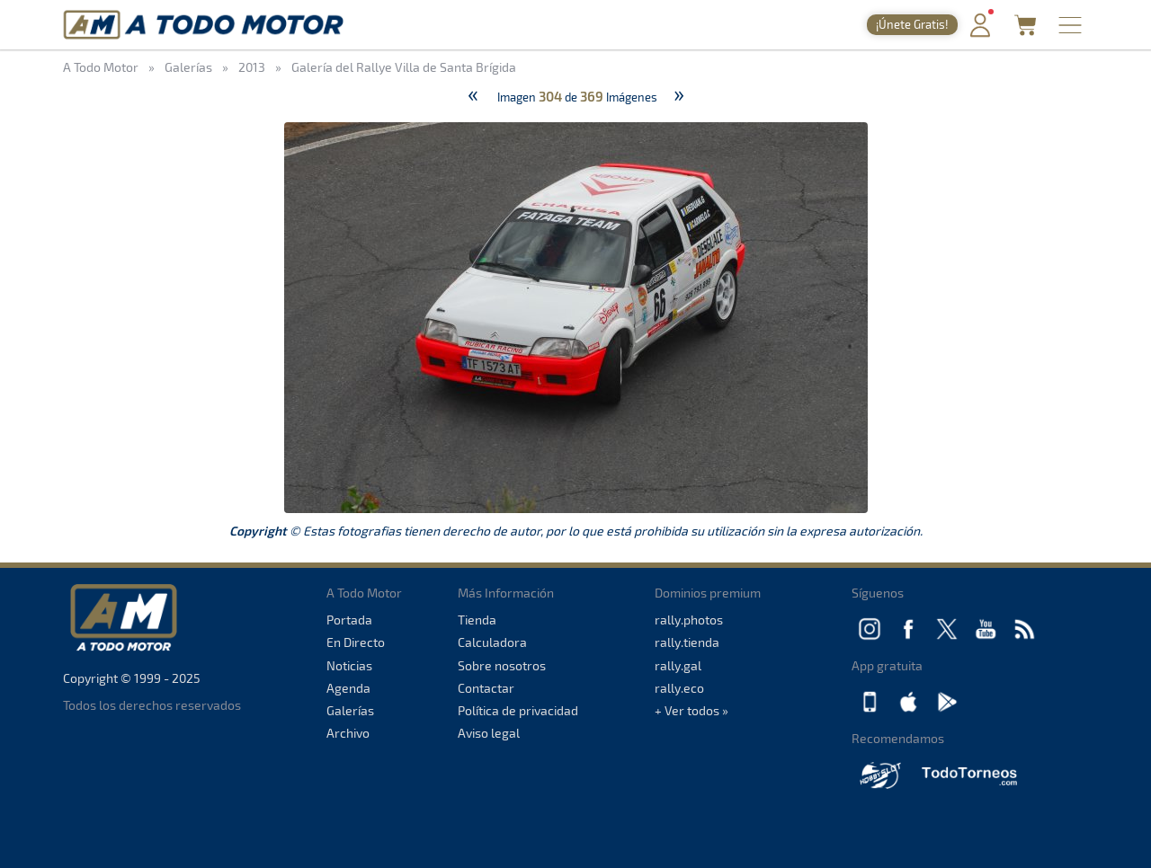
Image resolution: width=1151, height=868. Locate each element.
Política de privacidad (518, 710)
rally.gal (678, 665)
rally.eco (679, 687)
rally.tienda (687, 642)
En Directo (355, 642)
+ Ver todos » (691, 710)
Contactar (486, 687)
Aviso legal (489, 732)
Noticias (349, 665)
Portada (349, 619)
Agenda (348, 687)
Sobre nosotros (502, 665)
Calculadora (492, 642)
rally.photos (689, 619)
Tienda (477, 619)
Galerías (350, 710)
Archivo (348, 732)
